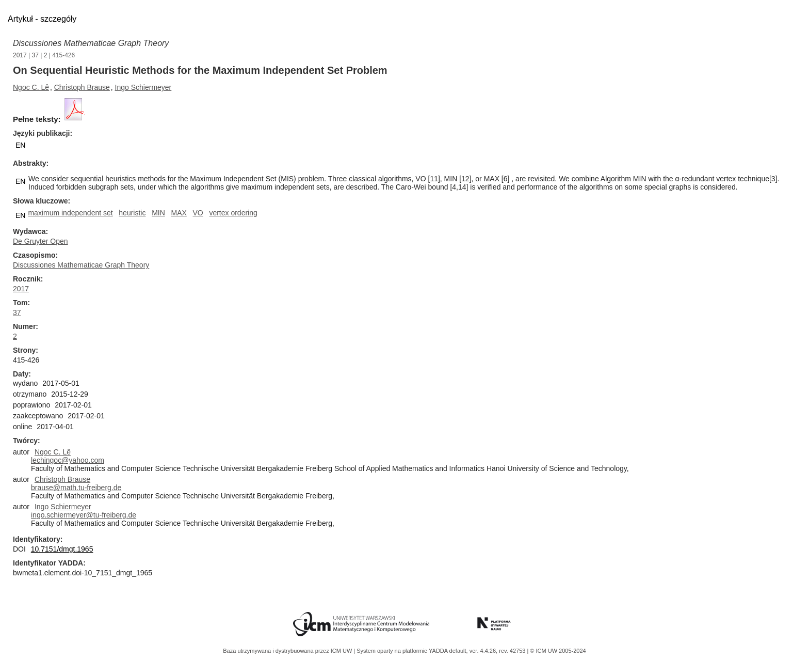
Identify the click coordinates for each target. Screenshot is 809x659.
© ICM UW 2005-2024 (558, 651)
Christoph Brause (82, 87)
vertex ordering (233, 213)
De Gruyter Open (40, 241)
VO (198, 213)
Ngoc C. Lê (31, 87)
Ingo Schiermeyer (143, 87)
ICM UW (342, 651)
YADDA (439, 651)
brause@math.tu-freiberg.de (76, 487)
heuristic (132, 213)
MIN (158, 213)
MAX (178, 213)
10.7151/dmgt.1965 (62, 549)
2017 (20, 55)
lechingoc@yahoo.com (67, 460)
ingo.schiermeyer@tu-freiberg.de (83, 515)
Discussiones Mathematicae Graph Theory (91, 43)
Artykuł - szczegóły (42, 18)
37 (35, 55)
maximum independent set (70, 213)
